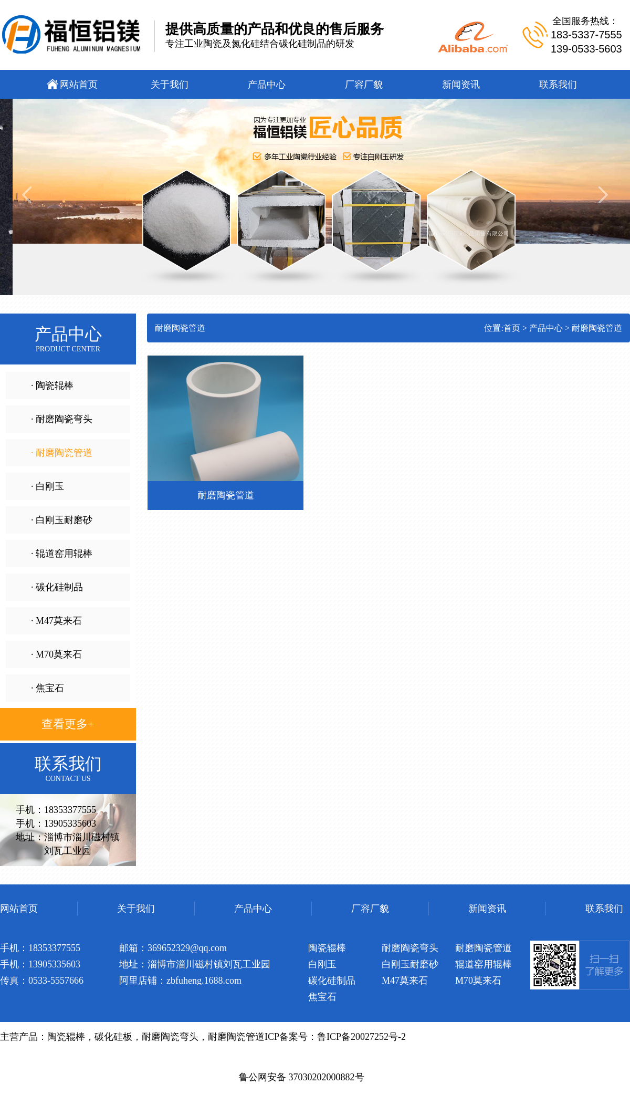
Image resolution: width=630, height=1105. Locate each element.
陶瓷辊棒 (66, 1036)
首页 (511, 328)
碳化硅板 (113, 1036)
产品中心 (546, 328)
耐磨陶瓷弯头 (170, 1036)
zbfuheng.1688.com (204, 980)
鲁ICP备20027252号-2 (361, 1036)
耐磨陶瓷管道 (597, 328)
